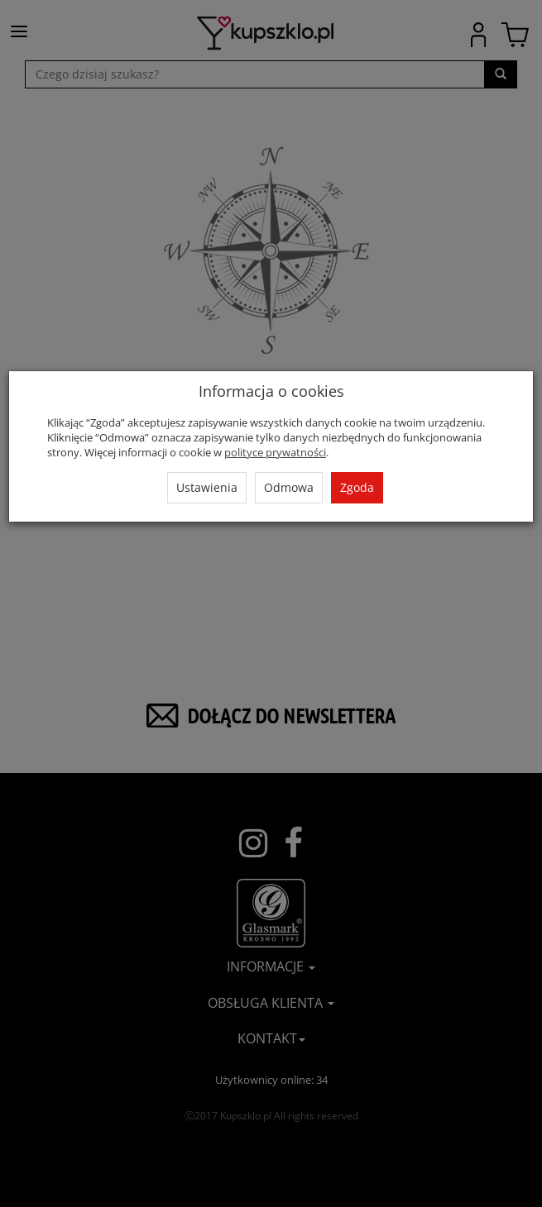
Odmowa (289, 487)
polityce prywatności (275, 452)
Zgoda (357, 487)
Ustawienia (206, 487)
